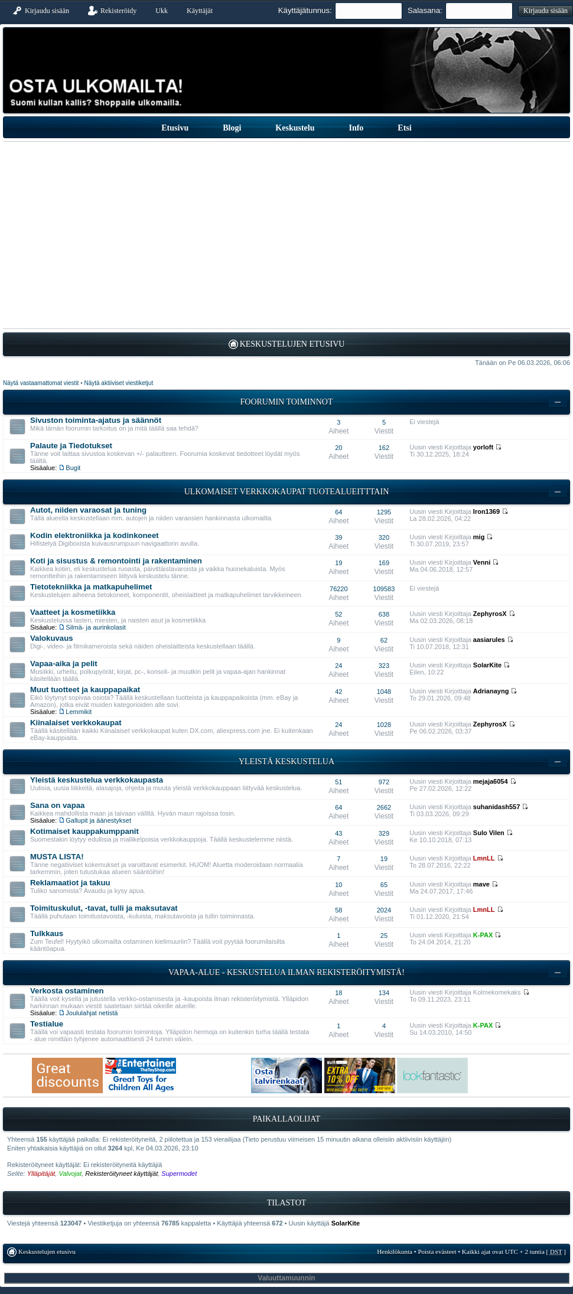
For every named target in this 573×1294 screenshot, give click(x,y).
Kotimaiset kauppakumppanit (84, 831)
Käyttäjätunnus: (305, 10)
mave (481, 884)
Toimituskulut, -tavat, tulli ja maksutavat (104, 908)
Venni (481, 562)
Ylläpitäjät (41, 1173)
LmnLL (484, 858)
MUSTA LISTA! (57, 856)
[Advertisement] (286, 235)
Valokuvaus (51, 638)
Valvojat (70, 1173)
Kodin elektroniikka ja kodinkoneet (94, 535)
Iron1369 (486, 511)
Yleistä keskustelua (286, 761)
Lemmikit (79, 711)
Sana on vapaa (57, 805)
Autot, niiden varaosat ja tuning (88, 510)
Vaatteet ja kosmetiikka (72, 612)
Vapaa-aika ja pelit (63, 663)
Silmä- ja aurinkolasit (95, 627)
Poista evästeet (437, 1251)
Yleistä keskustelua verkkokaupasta (96, 779)
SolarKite (487, 665)
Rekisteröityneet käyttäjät (121, 1173)
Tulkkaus (46, 933)
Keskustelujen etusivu (292, 344)
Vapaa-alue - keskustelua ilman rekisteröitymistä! (286, 972)
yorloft (483, 447)
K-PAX (483, 934)
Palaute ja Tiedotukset (71, 445)
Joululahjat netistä (92, 1012)
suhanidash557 (496, 806)
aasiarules (489, 639)
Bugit (73, 467)
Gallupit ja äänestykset (98, 820)
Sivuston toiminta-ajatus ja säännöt (95, 420)
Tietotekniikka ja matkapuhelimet (91, 586)
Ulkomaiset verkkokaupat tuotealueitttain (286, 491)
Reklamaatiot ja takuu (70, 882)
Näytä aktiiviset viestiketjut (118, 383)
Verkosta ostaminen (67, 990)
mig (479, 536)
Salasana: (425, 10)
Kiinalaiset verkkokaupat (76, 722)
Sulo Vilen (488, 832)
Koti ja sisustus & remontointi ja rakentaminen (116, 560)
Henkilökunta (394, 1251)
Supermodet (179, 1173)
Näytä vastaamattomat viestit (41, 383)
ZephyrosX (490, 613)
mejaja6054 (490, 781)
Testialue (46, 1023)
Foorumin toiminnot (286, 401)
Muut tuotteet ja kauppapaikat (85, 689)
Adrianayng (491, 691)
